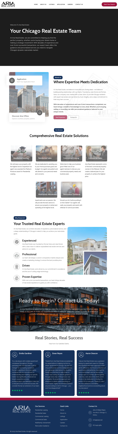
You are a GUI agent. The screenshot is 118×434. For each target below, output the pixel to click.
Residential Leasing (41, 410)
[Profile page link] (109, 4)
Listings (51, 4)
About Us (43, 4)
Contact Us (79, 4)
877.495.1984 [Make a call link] (97, 425)
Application (61, 4)
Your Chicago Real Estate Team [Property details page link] (45, 31)
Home (36, 4)
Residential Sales (40, 413)
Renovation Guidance (42, 426)
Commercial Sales (41, 419)
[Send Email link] (97, 420)
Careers (70, 4)
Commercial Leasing (41, 416)
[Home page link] (8, 4)
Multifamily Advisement (42, 423)
